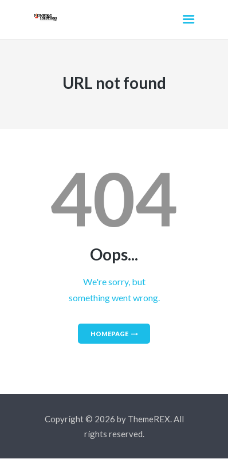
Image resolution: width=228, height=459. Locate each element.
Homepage (109, 333)
